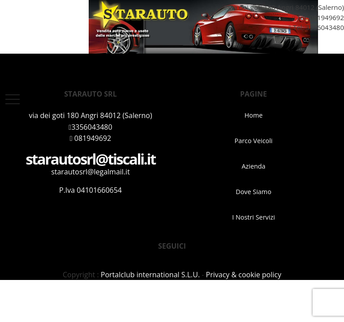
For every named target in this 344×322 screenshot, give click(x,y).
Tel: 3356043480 (313, 27)
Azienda (253, 166)
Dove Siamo (253, 191)
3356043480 (90, 127)
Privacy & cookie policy (243, 275)
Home (254, 115)
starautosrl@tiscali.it (90, 159)
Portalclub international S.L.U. (150, 275)
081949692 (327, 17)
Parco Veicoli (254, 140)
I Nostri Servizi (253, 217)
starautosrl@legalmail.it (90, 172)
